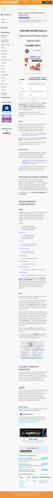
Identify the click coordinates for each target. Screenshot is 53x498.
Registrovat (4, 22)
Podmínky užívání (19, 495)
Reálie (2, 69)
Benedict (43, 480)
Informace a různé (6, 60)
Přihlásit (3, 19)
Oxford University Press (25, 408)
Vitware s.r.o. (27, 493)
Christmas (3, 57)
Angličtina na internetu (4, 36)
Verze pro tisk (44, 474)
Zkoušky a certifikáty (4, 93)
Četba (2, 47)
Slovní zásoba (5, 75)
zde (38, 144)
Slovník (3, 78)
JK (38, 448)
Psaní (2, 65)
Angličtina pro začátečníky (5, 41)
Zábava (3, 90)
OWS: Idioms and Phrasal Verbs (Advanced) (22, 484)
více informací (32, 441)
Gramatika (4, 54)
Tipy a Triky (4, 84)
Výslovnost (4, 87)
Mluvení (3, 62)
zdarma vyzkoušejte (33, 442)
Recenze (3, 72)
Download (4, 51)
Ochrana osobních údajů (32, 495)
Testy (2, 81)
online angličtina (37, 437)
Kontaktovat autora (26, 451)
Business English (5, 44)
